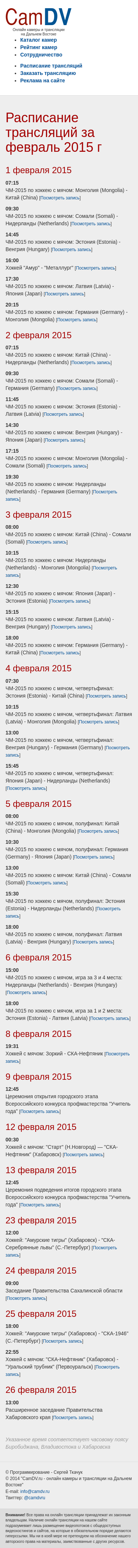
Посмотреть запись (59, 198)
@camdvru (34, 1497)
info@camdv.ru (34, 1491)
